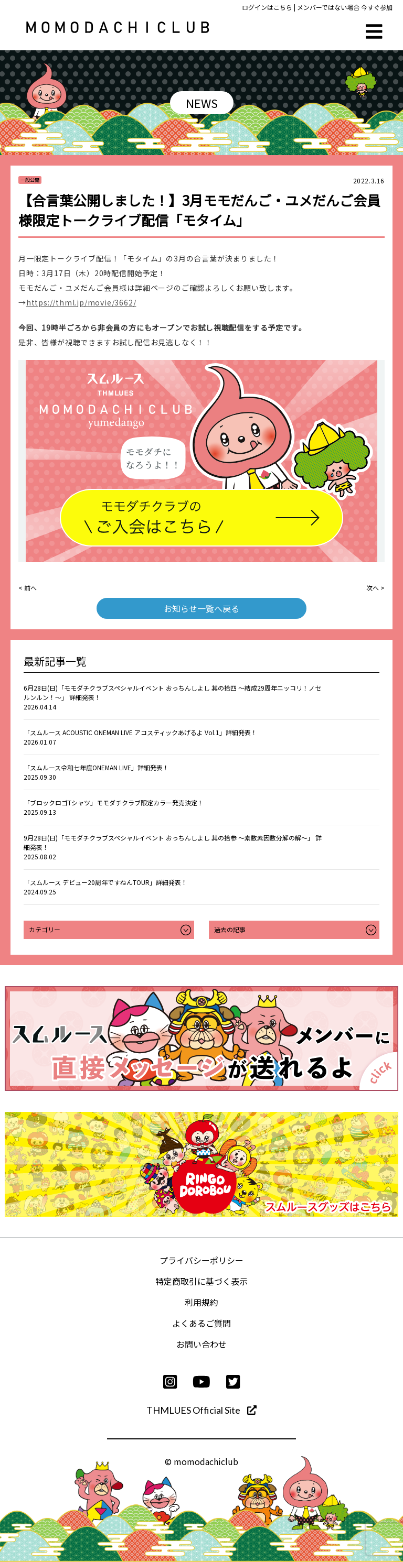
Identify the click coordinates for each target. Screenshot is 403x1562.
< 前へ (27, 587)
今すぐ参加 (377, 7)
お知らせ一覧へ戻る (201, 608)
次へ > (375, 587)
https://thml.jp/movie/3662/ (81, 302)
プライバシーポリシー (201, 1260)
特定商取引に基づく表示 (201, 1281)
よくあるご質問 (201, 1323)
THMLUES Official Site (201, 1410)
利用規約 (201, 1302)
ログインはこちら (267, 7)
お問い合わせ (201, 1344)
